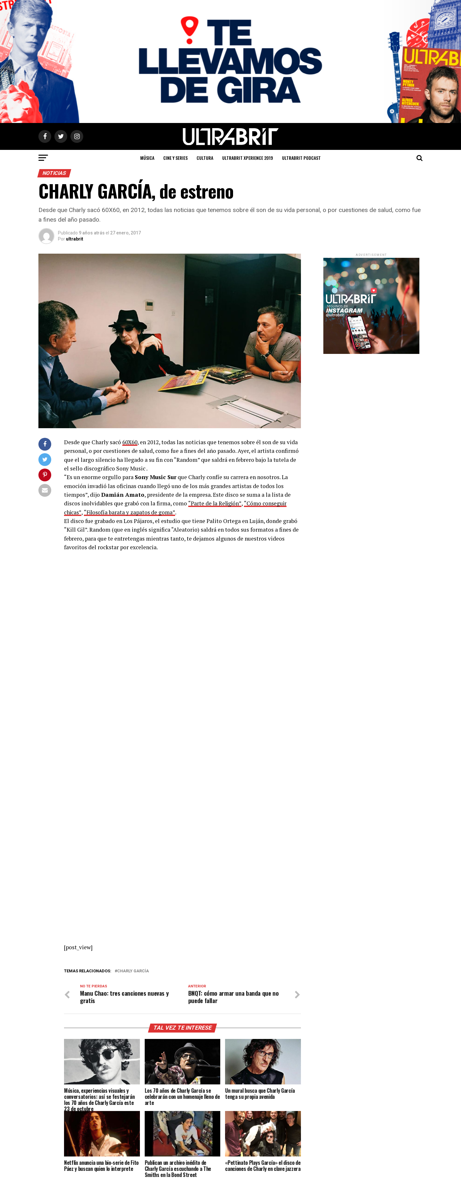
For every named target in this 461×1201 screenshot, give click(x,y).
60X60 (130, 442)
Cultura (205, 157)
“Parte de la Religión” (215, 503)
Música (147, 157)
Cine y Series (175, 157)
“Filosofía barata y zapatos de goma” (130, 512)
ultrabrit (74, 238)
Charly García (133, 971)
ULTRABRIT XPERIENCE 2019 (247, 157)
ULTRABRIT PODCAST (301, 157)
